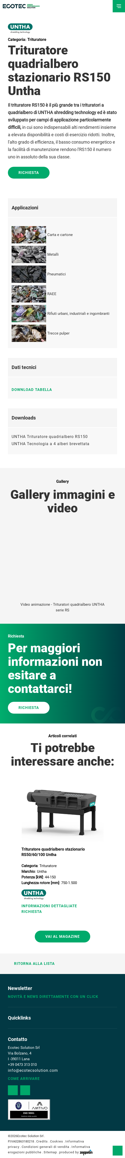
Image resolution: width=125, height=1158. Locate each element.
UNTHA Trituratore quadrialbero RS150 (50, 436)
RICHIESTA (28, 707)
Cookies (56, 1141)
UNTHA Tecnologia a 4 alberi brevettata (50, 443)
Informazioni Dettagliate (49, 906)
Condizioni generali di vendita (45, 1147)
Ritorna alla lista (31, 963)
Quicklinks (19, 1018)
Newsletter (20, 988)
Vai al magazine (62, 936)
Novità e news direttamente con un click (53, 996)
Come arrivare (24, 1078)
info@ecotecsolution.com (33, 1070)
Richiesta (28, 172)
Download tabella (34, 389)
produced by (75, 1152)
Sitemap (50, 1152)
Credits (42, 1141)
